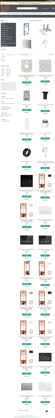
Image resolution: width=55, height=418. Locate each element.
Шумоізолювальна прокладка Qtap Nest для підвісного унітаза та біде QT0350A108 (26, 76)
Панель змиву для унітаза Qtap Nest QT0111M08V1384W (45, 220)
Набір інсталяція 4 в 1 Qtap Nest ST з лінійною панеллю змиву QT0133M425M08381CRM (27, 220)
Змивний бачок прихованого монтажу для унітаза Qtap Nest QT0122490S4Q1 (45, 162)
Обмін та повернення (33, 13)
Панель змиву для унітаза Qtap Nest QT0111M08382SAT (26, 396)
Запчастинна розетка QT (45, 133)
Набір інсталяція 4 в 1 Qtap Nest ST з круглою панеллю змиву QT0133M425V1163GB (45, 308)
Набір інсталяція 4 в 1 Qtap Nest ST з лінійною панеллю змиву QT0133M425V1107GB (27, 367)
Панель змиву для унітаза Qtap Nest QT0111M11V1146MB (45, 367)
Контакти (41, 13)
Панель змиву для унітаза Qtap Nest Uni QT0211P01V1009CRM (45, 76)
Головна (9, 13)
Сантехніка (12, 16)
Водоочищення (4, 45)
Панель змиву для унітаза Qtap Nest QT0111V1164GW (45, 396)
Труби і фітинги (4, 34)
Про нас (46, 13)
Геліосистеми (3, 32)
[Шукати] (37, 8)
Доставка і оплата (24, 13)
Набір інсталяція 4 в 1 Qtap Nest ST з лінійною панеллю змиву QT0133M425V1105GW (45, 337)
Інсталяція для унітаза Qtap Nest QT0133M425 (27, 278)
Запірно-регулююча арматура (7, 36)
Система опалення (4, 30)
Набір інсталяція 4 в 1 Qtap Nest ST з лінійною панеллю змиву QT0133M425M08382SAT (27, 308)
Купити (27, 82)
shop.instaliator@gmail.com (7, 114)
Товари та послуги (16, 13)
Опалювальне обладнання (6, 28)
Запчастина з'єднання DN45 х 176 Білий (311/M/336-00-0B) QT (26, 134)
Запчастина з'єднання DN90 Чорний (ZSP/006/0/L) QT (45, 105)
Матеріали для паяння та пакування (8, 43)
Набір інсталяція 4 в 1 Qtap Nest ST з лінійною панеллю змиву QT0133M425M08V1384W (45, 278)
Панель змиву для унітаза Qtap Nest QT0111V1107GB (26, 250)
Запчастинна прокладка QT (27, 161)
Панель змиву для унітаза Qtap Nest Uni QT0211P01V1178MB (26, 191)
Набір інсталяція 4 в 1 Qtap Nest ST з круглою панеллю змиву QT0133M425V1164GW (27, 337)
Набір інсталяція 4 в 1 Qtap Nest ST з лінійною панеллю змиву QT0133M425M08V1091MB (45, 191)
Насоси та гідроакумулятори (6, 38)
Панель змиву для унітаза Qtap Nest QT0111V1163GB (45, 250)
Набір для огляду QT (26, 104)
